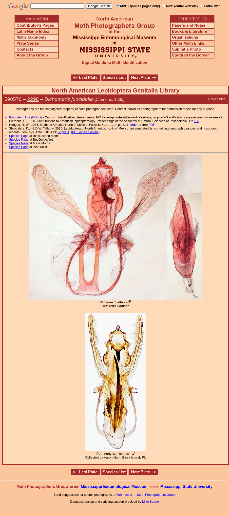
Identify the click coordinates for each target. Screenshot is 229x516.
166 (196, 121)
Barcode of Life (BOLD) (25, 117)
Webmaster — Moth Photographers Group (145, 495)
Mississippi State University (186, 486)
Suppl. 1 (63, 132)
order (134, 125)
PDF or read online (85, 132)
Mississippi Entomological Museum (114, 486)
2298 (33, 99)
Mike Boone (150, 501)
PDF (152, 125)
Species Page (19, 136)
